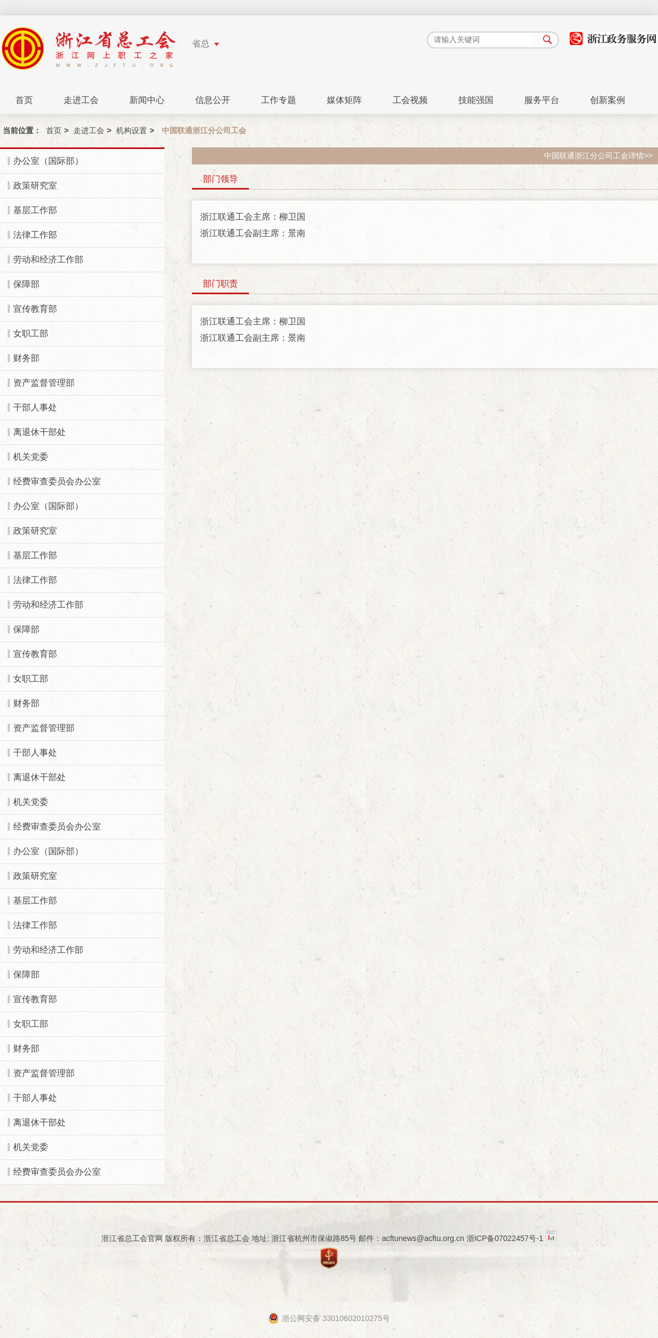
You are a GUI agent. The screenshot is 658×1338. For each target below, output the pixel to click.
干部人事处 (35, 407)
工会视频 (410, 100)
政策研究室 (35, 185)
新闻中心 (146, 100)
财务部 (26, 358)
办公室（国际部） (48, 160)
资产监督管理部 (44, 382)
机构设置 (131, 130)
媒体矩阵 (344, 100)
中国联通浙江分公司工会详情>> (598, 155)
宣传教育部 (35, 308)
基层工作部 (35, 210)
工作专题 (278, 100)
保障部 (26, 284)
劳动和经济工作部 (48, 259)
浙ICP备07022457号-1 (505, 1238)
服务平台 (541, 100)
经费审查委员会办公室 (57, 481)
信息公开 (212, 100)
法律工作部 (35, 234)
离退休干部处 (39, 432)
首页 (24, 100)
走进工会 (81, 100)
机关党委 (30, 456)
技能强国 (476, 100)
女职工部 (30, 333)
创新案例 (607, 100)
